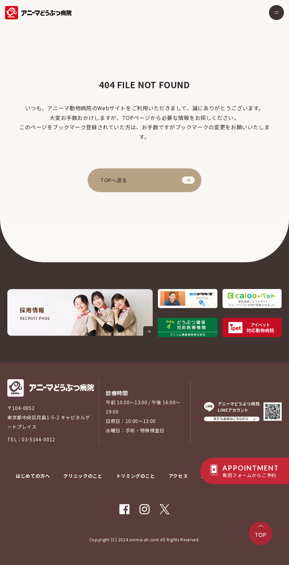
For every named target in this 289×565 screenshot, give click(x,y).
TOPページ (136, 118)
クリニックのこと (82, 475)
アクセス (178, 475)
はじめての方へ (33, 475)
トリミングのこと (135, 475)
